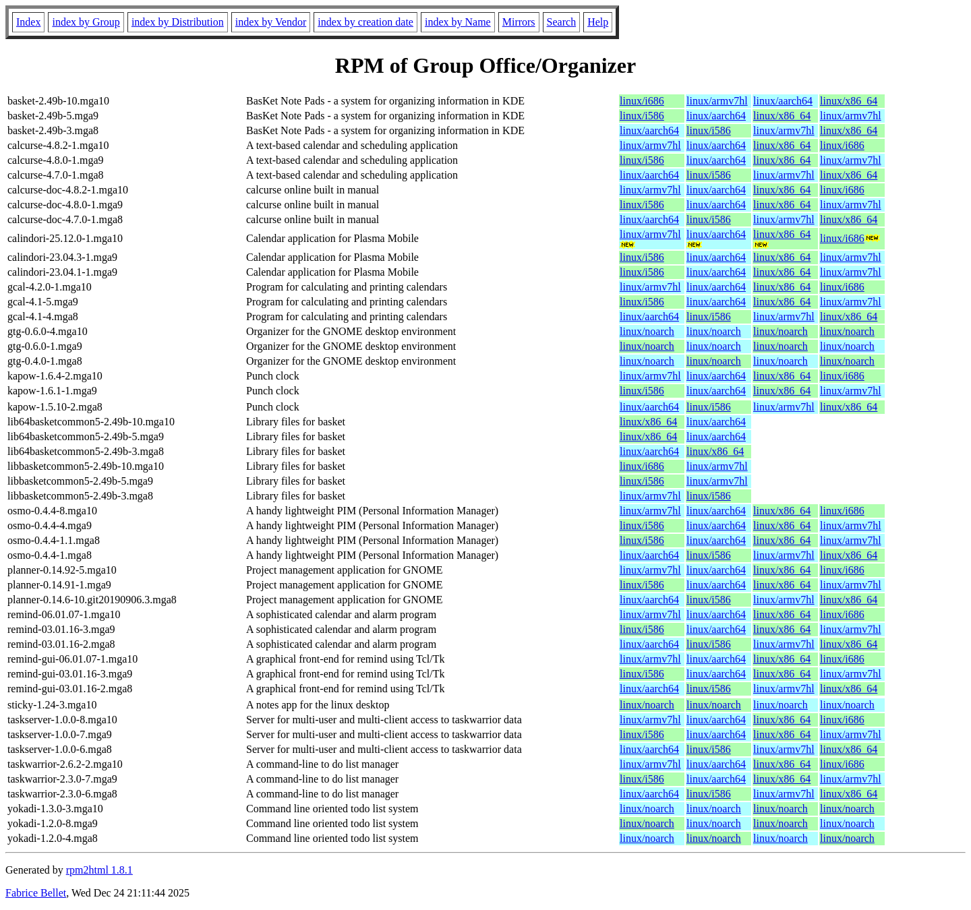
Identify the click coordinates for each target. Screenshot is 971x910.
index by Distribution (177, 22)
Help (597, 22)
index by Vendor (270, 22)
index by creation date (365, 22)
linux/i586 (642, 115)
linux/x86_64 (848, 101)
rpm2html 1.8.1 (99, 870)
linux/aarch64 (783, 101)
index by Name (458, 22)
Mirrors (518, 22)
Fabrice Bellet (35, 893)
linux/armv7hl (717, 101)
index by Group (85, 22)
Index (28, 22)
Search (562, 22)
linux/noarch (647, 331)
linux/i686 (642, 101)
